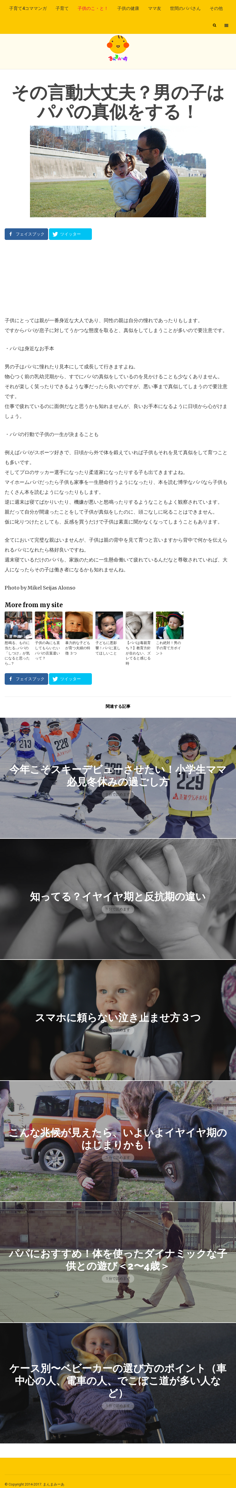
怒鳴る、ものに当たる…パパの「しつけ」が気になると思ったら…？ (18, 650)
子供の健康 (128, 8)
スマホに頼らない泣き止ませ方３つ (118, 1011)
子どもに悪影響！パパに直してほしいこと (108, 648)
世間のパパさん (185, 8)
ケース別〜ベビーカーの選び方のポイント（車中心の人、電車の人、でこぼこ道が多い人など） (118, 1374)
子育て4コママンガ (28, 8)
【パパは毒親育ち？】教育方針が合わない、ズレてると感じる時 (139, 650)
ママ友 (154, 8)
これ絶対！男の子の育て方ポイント (169, 645)
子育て (62, 8)
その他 (216, 8)
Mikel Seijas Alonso (50, 588)
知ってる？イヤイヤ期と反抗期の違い (118, 890)
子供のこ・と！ (93, 8)
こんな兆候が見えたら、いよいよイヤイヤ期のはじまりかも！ (118, 1132)
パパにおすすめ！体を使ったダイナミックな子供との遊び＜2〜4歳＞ (118, 1253)
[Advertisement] (118, 277)
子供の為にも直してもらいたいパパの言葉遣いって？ (48, 648)
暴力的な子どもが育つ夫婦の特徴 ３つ (78, 648)
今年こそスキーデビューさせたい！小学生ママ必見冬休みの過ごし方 (118, 769)
